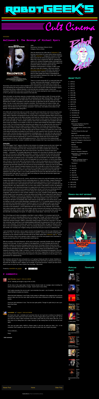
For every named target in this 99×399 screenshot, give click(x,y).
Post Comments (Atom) (36, 393)
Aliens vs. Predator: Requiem (79, 151)
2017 (71, 102)
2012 (71, 184)
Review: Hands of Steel (77, 306)
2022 (71, 90)
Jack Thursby (12, 279)
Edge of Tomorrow (76, 142)
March (73, 175)
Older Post (58, 387)
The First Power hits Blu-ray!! (79, 131)
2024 (71, 86)
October (74, 115)
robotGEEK (11, 312)
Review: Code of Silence (77, 353)
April (73, 172)
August (74, 119)
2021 (71, 93)
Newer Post (7, 387)
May (73, 170)
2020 (71, 95)
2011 (71, 187)
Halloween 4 (39, 56)
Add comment (8, 337)
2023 (71, 88)
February (74, 177)
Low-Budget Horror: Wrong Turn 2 (80, 138)
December (75, 110)
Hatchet (73, 144)
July (73, 166)
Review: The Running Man (77, 363)
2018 (71, 99)
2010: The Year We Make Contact (80, 135)
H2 (56, 234)
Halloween (50, 234)
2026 (71, 81)
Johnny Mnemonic (76, 149)
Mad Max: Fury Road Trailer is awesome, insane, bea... (79, 160)
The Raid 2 (74, 163)
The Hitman (74, 147)
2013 (71, 182)
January (74, 179)
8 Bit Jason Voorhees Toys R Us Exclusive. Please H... (80, 124)
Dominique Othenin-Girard (38, 70)
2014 (71, 108)
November (75, 113)
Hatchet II (74, 133)
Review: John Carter (77, 297)
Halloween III (55, 52)
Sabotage (74, 157)
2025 (71, 84)
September (75, 117)
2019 (71, 97)
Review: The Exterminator (77, 288)
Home (33, 387)
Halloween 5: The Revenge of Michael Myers (79, 154)
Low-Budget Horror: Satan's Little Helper (80, 128)
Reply (9, 306)
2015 (71, 106)
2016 (71, 104)
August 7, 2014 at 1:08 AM (23, 279)
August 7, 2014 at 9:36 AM (24, 312)
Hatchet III (74, 121)
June (73, 168)
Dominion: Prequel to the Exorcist (81, 140)
